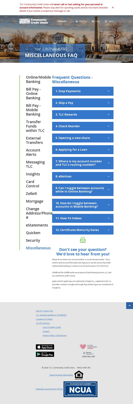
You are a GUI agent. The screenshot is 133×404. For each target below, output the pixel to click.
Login (96, 21)
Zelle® (31, 193)
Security (33, 240)
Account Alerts (33, 152)
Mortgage (34, 201)
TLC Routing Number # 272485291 (51, 315)
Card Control (32, 183)
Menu (109, 21)
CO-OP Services (43, 323)
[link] (88, 354)
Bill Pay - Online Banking (33, 93)
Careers (46, 331)
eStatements (36, 225)
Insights (33, 174)
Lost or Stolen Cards (52, 327)
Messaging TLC (35, 164)
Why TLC (81, 21)
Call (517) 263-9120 (44, 311)
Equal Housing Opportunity (67, 375)
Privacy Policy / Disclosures (55, 335)
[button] (82, 91)
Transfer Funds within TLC (35, 126)
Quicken (33, 233)
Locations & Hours (44, 319)
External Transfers (34, 140)
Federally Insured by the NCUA (67, 389)
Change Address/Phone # (36, 213)
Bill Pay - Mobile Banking (33, 109)
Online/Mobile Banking (36, 79)
